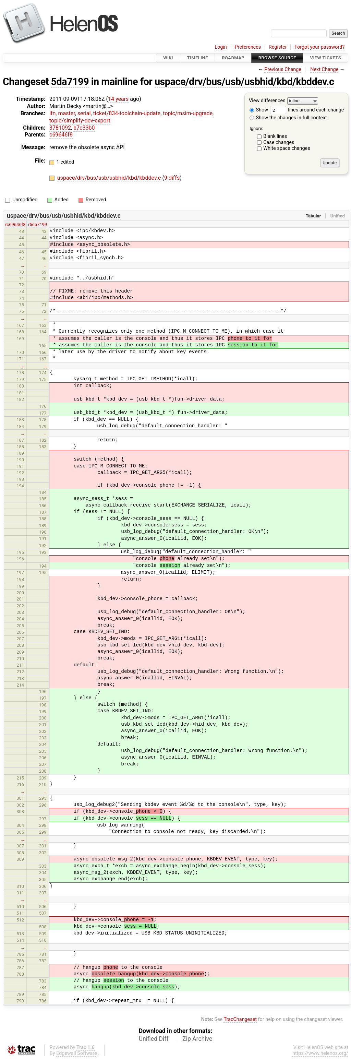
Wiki (168, 57)
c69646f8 (61, 134)
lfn (52, 113)
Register (278, 47)
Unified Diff (154, 1038)
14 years (118, 99)
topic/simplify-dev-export (79, 120)
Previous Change (282, 69)
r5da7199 (37, 224)
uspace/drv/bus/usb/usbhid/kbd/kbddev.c (244, 81)
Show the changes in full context (288, 118)
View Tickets (325, 57)
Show (259, 110)
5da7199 (70, 81)
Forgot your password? (319, 47)
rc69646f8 (15, 224)
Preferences (247, 47)
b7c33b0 (84, 127)
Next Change (324, 69)
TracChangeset (240, 1019)
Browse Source (277, 57)
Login (221, 47)
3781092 (60, 127)
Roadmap (233, 57)
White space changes (286, 148)
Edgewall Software (76, 1053)
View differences (267, 101)
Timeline (197, 57)
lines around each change (307, 110)
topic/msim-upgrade (188, 113)
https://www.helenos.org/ (320, 1053)
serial (84, 113)
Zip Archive (197, 1038)
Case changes (278, 142)
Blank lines (275, 136)
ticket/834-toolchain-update (127, 113)
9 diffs (172, 178)
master (66, 113)
